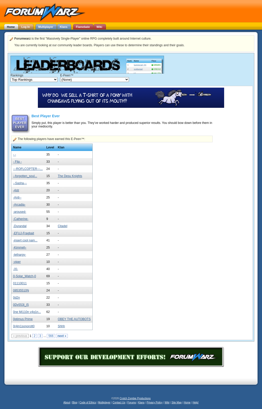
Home (187, 402)
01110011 (20, 283)
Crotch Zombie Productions (135, 398)
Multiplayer (104, 402)
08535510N (21, 290)
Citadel (62, 226)
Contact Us (119, 402)
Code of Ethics (87, 402)
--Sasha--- (20, 183)
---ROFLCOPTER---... (28, 169)
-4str (16, 190)
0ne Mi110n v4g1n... (27, 312)
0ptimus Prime (23, 319)
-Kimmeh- (19, 247)
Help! (196, 402)
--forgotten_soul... (25, 176)
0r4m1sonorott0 (24, 326)
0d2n (16, 297)
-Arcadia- (19, 204)
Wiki (167, 402)
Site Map (176, 402)
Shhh (61, 326)
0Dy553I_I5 (21, 305)
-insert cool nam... (25, 240)
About (66, 402)
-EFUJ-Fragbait (23, 233)
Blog (74, 402)
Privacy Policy (154, 402)
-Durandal (20, 226)
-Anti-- (17, 197)
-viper (17, 262)
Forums (131, 402)
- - (14, 154)
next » (62, 336)
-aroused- (19, 212)
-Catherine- (20, 219)
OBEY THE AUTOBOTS (74, 319)
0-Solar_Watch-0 (24, 276)
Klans (141, 402)
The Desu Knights (70, 176)
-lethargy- (19, 254)
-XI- (15, 269)
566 (50, 336)
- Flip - (17, 161)
